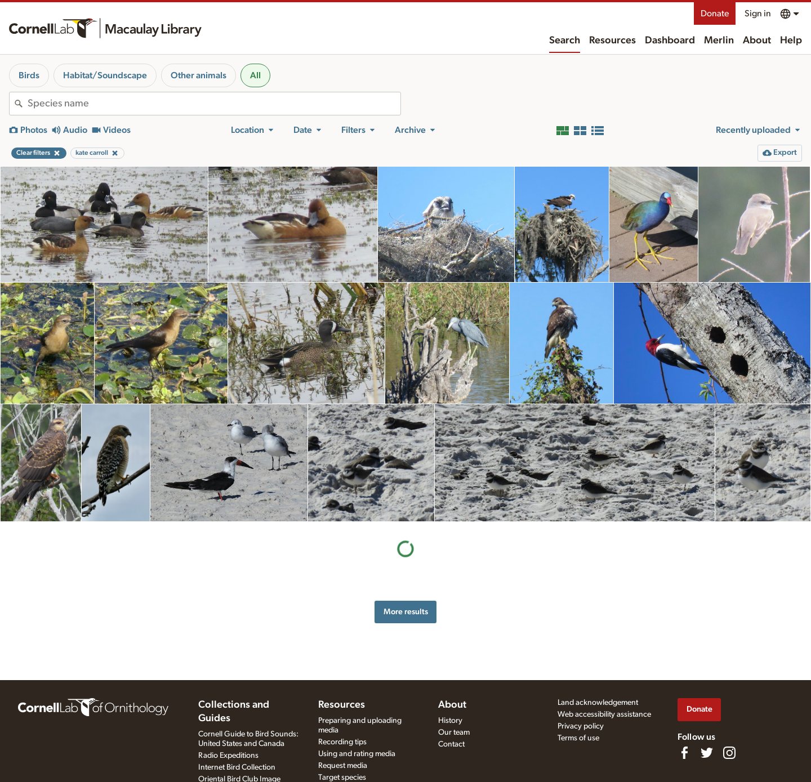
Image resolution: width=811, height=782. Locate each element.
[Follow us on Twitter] (707, 752)
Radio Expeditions (228, 755)
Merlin (719, 40)
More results (406, 611)
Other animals (198, 75)
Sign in (758, 13)
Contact (451, 744)
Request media (342, 766)
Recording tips (342, 742)
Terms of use (578, 738)
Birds (29, 75)
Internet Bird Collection (236, 767)
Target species (342, 777)
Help (791, 40)
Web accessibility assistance (604, 714)
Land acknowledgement (598, 703)
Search (564, 40)
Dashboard (670, 40)
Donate (715, 13)
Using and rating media (356, 754)
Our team (454, 732)
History (450, 721)
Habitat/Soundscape (105, 75)
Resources (612, 40)
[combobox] (214, 103)
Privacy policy (581, 726)
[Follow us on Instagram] (729, 752)
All (255, 75)
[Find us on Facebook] (684, 752)
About (757, 40)
